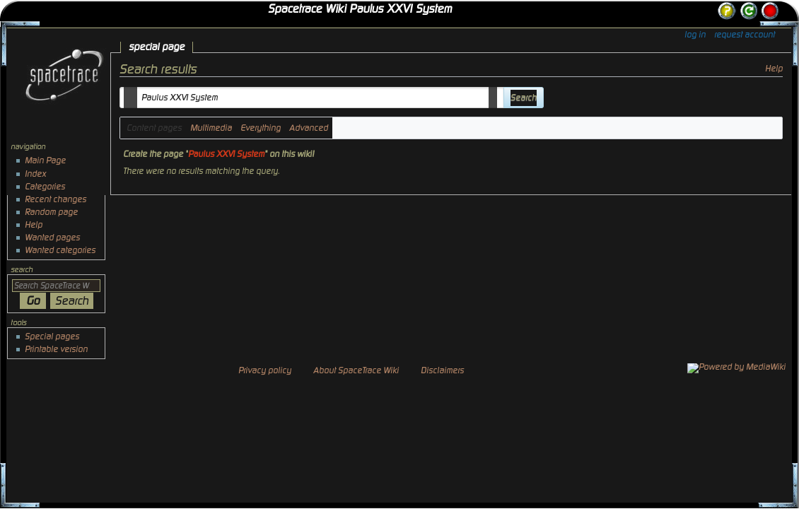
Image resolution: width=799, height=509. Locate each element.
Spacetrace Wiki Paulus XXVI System (360, 9)
